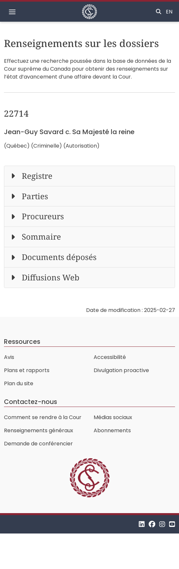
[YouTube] (172, 524)
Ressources (22, 341)
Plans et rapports (26, 370)
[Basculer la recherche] (158, 12)
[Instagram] (162, 524)
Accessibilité (110, 357)
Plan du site (18, 383)
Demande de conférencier (38, 443)
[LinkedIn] (142, 524)
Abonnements (112, 430)
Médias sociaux (113, 417)
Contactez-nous (30, 401)
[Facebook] (152, 524)
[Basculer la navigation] (12, 11)
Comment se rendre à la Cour (42, 417)
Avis (9, 357)
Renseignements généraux (38, 430)
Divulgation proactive (121, 370)
